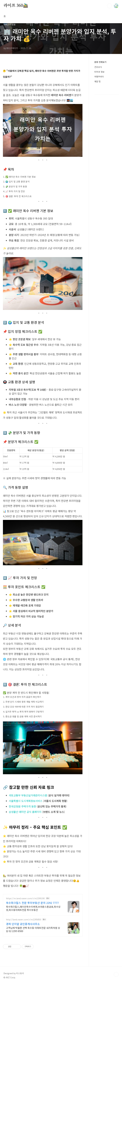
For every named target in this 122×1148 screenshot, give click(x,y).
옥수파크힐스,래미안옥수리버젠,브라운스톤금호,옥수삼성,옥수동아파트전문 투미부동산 (33, 1031)
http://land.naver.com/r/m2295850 (23, 1042)
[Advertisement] (62, 41)
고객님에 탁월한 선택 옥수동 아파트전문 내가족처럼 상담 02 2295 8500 (33, 1052)
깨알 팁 (97, 122)
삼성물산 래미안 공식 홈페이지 (25, 894)
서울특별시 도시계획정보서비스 (25, 883)
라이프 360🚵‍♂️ (16, 6)
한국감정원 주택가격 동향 (22, 888)
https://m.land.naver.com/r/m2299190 (25, 1021)
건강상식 (98, 108)
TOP (116, 1138)
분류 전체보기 (100, 103)
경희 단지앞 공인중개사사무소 (23, 1047)
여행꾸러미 (99, 117)
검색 (109, 6)
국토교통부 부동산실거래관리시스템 (28, 877)
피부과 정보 (99, 113)
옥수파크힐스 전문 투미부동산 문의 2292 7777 (32, 1025)
